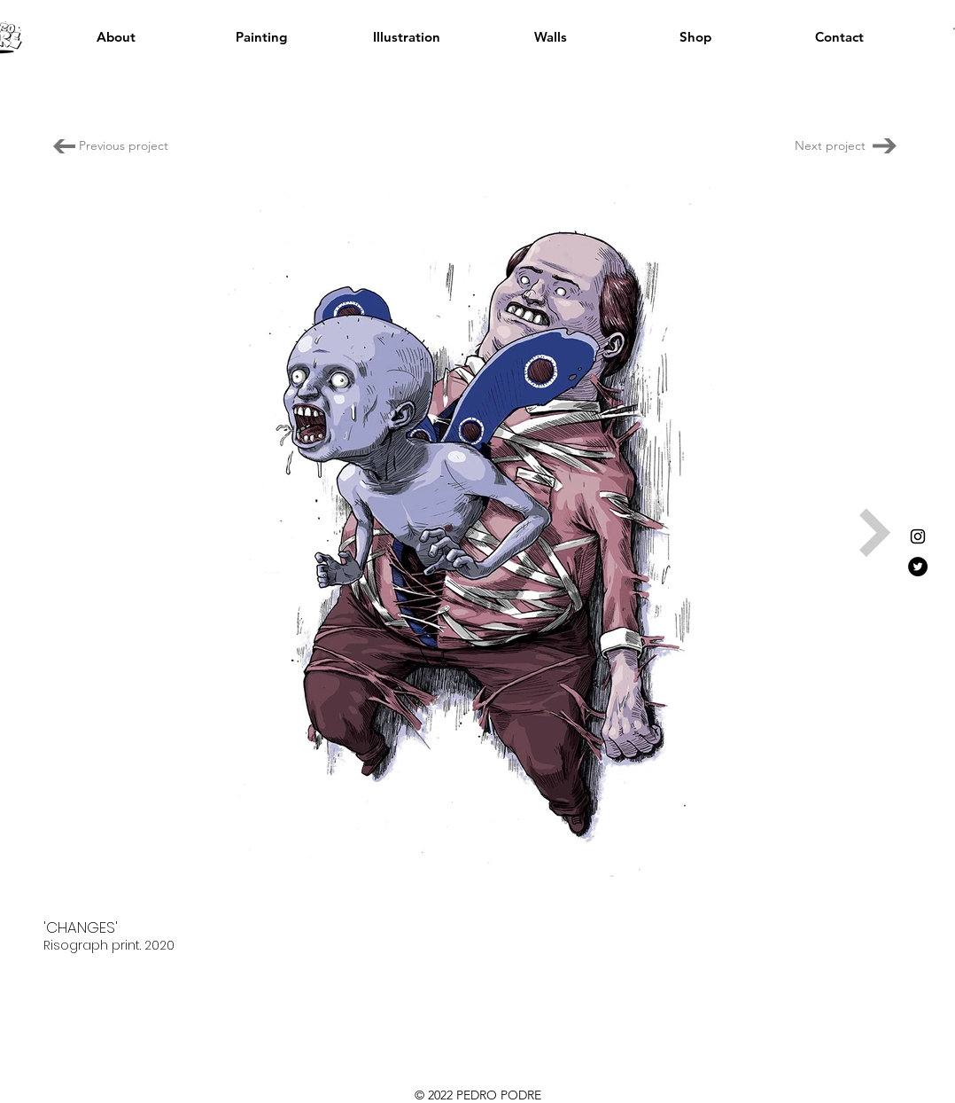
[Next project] (828, 146)
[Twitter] (918, 566)
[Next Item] (875, 533)
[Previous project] (123, 146)
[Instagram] (918, 536)
